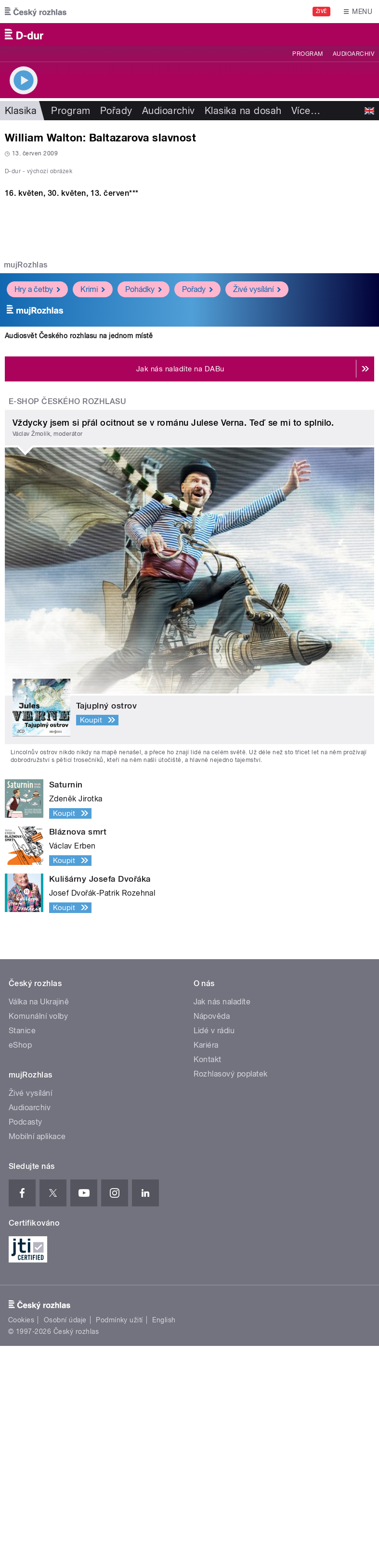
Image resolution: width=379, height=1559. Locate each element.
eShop (20, 1258)
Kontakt (208, 1272)
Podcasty (25, 1335)
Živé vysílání (257, 502)
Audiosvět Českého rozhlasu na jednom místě (79, 548)
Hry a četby (37, 502)
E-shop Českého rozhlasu (67, 614)
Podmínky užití (119, 1532)
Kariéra (206, 1258)
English (163, 1532)
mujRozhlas (26, 477)
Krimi (92, 502)
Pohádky (143, 502)
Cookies (21, 1532)
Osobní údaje (65, 1532)
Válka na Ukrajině (39, 1214)
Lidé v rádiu (214, 1243)
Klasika (21, 110)
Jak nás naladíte (222, 1214)
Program (307, 54)
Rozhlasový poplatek (231, 1287)
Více (305, 110)
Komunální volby (38, 1229)
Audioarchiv (353, 54)
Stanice (22, 1243)
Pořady (116, 110)
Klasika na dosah (243, 110)
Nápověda (212, 1229)
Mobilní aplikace (37, 1349)
